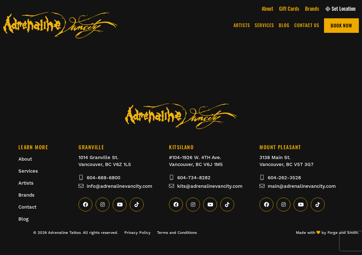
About (267, 8)
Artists (242, 25)
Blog (284, 25)
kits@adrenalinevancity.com (205, 186)
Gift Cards (289, 8)
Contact (27, 207)
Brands (312, 8)
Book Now (341, 25)
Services (264, 25)
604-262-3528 (280, 178)
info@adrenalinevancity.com (115, 186)
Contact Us (306, 25)
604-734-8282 (189, 178)
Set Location (340, 8)
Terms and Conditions (177, 232)
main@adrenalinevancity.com (297, 186)
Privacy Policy (137, 232)
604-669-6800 (99, 178)
